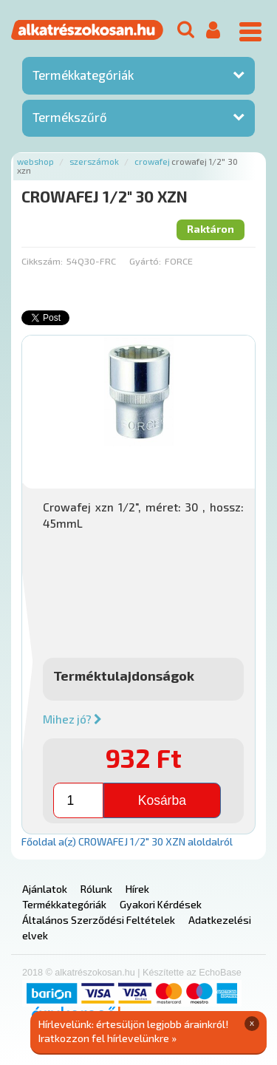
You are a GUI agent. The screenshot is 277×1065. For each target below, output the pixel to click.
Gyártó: (145, 261)
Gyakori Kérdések (161, 904)
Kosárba (162, 800)
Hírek (137, 888)
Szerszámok (94, 161)
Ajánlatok (44, 888)
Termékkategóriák (83, 74)
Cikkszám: (42, 261)
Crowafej (152, 161)
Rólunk (96, 888)
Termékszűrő (70, 116)
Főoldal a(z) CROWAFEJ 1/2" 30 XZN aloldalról (127, 841)
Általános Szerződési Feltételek (98, 919)
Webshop (35, 161)
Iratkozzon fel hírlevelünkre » (107, 1038)
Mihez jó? (72, 719)
